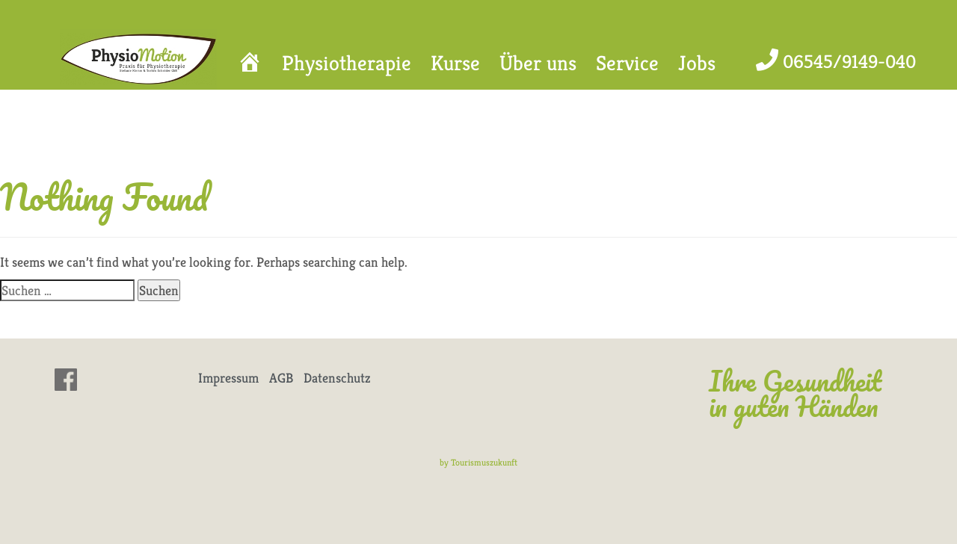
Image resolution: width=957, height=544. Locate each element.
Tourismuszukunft (484, 462)
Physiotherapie (346, 63)
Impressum (228, 377)
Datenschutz (337, 377)
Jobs (697, 63)
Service (627, 63)
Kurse (455, 63)
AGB (281, 377)
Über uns (537, 63)
